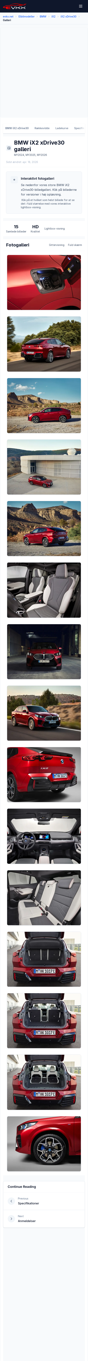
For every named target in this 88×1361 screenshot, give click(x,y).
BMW (43, 16)
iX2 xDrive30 (68, 16)
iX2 (53, 16)
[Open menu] (81, 6)
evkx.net (8, 16)
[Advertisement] (44, 72)
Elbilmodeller (26, 16)
